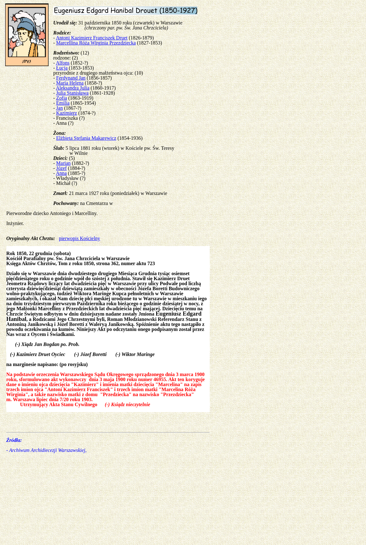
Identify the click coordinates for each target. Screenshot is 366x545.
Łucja (61, 68)
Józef (61, 168)
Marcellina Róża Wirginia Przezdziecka (96, 42)
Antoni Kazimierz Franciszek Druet (91, 37)
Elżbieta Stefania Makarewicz (86, 138)
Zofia (61, 98)
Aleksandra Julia (72, 88)
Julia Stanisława (72, 93)
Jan (59, 108)
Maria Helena (70, 83)
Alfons (63, 63)
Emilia (63, 103)
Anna (61, 173)
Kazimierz (66, 113)
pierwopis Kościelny (79, 238)
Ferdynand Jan (70, 78)
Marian (63, 163)
